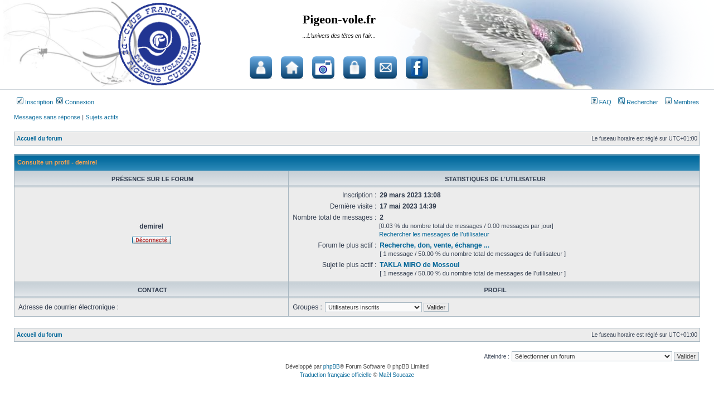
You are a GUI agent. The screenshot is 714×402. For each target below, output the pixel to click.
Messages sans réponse (47, 117)
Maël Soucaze (396, 375)
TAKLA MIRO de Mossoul (419, 265)
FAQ (601, 102)
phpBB (331, 367)
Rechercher (638, 102)
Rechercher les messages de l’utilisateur (434, 234)
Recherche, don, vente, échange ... (434, 245)
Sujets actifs (101, 117)
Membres (682, 102)
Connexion (75, 102)
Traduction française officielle (336, 375)
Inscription (35, 102)
